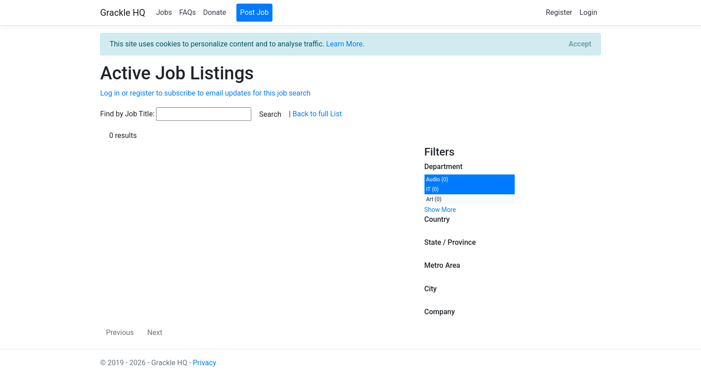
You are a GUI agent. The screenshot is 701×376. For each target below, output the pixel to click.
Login (588, 12)
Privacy (205, 362)
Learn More (344, 44)
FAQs (187, 12)
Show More (440, 209)
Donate (214, 12)
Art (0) (434, 199)
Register (559, 12)
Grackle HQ (122, 12)
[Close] (580, 44)
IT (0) (432, 189)
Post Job (254, 12)
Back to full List (316, 114)
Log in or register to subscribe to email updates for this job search (205, 93)
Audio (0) (437, 179)
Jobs (164, 12)
